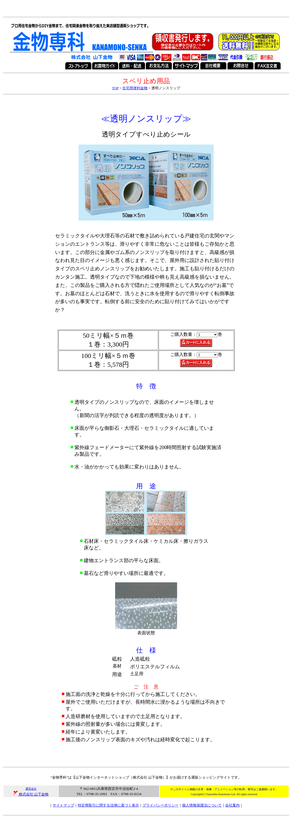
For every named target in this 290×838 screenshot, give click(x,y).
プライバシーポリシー (160, 805)
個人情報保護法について (202, 805)
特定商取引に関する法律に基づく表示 (108, 805)
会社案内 (232, 805)
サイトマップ (63, 805)
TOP (115, 88)
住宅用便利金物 (134, 88)
